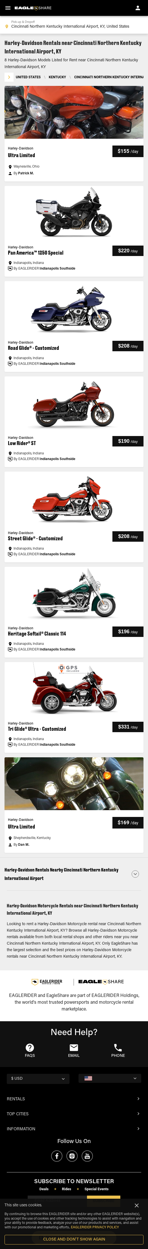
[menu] (8, 8)
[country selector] (38, 1079)
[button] (74, 133)
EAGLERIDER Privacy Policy (95, 1227)
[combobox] (74, 25)
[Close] (136, 1205)
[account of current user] (138, 8)
